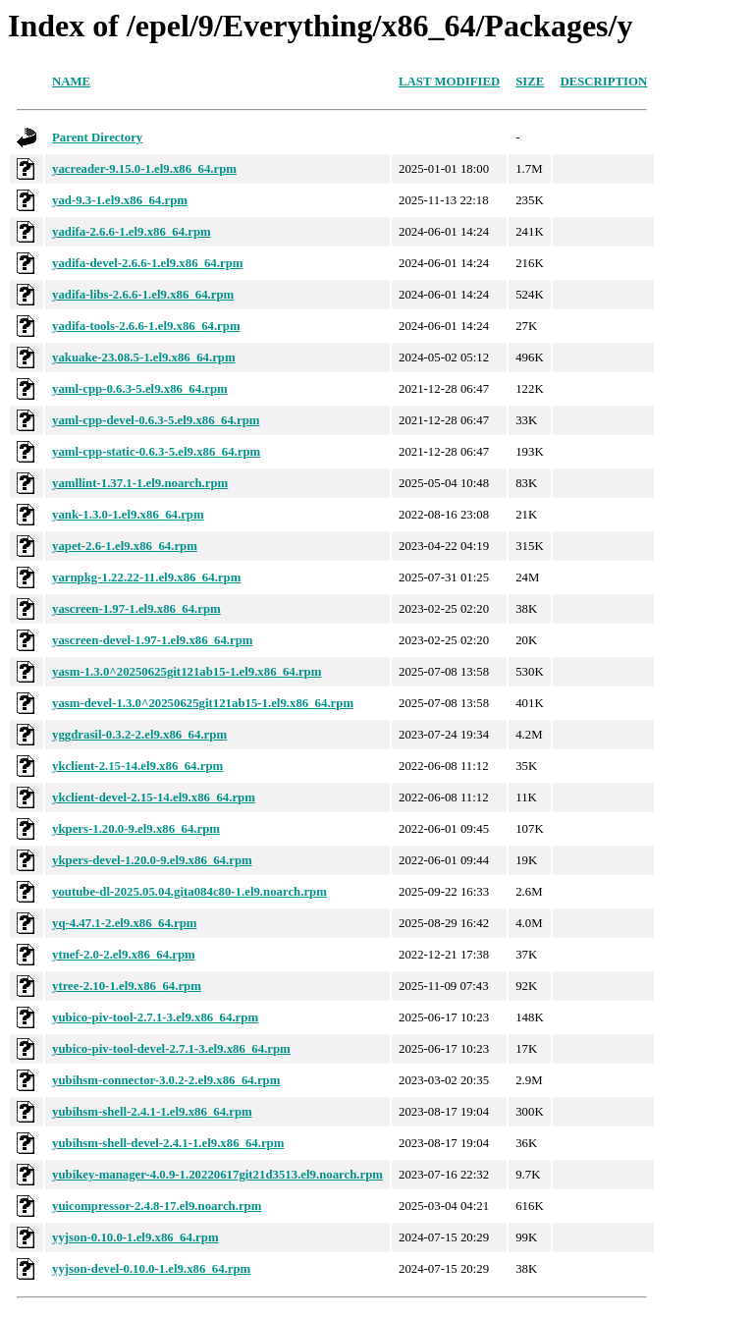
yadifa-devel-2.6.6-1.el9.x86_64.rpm (147, 263)
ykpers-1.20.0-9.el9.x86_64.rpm (136, 829)
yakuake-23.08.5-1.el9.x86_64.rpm (144, 357)
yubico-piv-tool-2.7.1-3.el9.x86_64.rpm (155, 1017)
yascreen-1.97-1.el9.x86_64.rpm (136, 609)
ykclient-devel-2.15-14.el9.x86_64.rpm (153, 797)
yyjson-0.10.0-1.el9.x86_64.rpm (135, 1237)
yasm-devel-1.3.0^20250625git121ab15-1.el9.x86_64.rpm (202, 703)
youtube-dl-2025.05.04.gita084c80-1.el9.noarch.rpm (189, 892)
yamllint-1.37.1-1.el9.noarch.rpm (140, 483)
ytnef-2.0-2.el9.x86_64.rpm (123, 954)
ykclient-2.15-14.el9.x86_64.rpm (137, 766)
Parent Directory (97, 137)
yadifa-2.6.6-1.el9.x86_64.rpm (131, 232)
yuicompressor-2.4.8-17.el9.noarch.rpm (156, 1206)
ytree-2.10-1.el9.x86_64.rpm (126, 986)
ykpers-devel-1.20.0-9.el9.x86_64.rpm (152, 860)
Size (529, 81)
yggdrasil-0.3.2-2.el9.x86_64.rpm (139, 734)
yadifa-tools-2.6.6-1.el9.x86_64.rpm (146, 326)
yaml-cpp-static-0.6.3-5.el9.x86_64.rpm (156, 452)
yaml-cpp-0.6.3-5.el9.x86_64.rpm (140, 389)
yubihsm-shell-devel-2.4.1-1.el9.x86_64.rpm (168, 1143)
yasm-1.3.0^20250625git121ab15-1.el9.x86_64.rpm (186, 672)
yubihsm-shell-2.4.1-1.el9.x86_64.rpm (152, 1112)
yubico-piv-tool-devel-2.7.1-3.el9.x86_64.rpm (171, 1049)
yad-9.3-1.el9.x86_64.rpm (120, 200)
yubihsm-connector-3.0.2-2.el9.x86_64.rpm (166, 1080)
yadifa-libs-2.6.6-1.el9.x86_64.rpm (143, 295)
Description (603, 81)
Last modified (449, 81)
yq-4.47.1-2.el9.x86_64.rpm (124, 923)
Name (71, 81)
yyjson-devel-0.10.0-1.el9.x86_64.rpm (151, 1269)
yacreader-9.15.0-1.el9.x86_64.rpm (144, 169)
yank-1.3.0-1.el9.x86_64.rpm (128, 515)
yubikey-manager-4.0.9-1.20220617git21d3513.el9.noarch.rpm (217, 1174)
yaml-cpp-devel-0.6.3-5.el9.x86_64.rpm (155, 420)
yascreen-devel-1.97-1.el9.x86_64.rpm (152, 640)
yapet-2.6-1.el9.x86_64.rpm (124, 546)
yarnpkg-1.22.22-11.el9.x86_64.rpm (146, 577)
